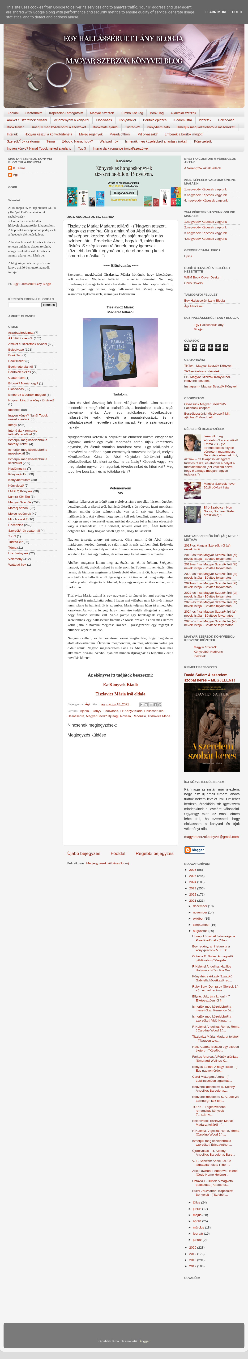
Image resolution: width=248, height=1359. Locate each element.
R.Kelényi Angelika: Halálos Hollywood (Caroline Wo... (212, 968)
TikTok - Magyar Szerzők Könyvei (207, 365)
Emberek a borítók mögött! (183, 134)
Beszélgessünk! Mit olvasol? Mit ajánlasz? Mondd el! (206, 415)
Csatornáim (33, 113)
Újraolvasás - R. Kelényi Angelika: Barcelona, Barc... (213, 1152)
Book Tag (157, 113)
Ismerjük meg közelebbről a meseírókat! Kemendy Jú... (213, 1008)
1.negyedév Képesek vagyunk (205, 189)
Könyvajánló (17, 474)
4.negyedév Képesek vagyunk (205, 238)
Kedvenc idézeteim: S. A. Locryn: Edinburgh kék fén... (215, 1098)
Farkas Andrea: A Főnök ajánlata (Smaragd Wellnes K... (215, 1058)
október (199, 918)
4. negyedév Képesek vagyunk (206, 200)
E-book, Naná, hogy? (77, 141)
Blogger (144, 1341)
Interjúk (12, 134)
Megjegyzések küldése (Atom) (107, 863)
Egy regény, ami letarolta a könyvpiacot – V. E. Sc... (211, 948)
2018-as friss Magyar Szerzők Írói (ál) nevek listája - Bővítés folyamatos (210, 556)
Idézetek (205, 120)
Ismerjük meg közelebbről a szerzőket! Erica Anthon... (212, 1142)
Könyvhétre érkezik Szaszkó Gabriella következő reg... (212, 978)
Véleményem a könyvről (71, 120)
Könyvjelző (16, 485)
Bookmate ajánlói (105, 127)
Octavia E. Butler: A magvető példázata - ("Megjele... (212, 958)
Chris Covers (193, 283)
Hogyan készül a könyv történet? (31, 400)
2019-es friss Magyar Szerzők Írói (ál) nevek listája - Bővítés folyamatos (210, 566)
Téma (51, 141)
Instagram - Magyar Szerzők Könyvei (210, 386)
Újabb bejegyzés (83, 853)
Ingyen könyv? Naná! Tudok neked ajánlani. (39, 148)
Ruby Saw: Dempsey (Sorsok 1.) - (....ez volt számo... (215, 988)
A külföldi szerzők (183, 113)
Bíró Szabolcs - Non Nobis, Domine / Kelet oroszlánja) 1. (219, 511)
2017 (193, 1266)
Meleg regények (91, 134)
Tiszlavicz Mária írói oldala (120, 694)
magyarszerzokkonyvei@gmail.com (211, 837)
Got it (237, 12)
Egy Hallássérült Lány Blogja (32, 284)
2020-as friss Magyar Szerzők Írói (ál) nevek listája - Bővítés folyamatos (210, 575)
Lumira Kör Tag (132, 113)
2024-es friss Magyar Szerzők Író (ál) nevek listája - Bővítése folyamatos (210, 613)
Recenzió (139, 716)
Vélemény (15, 559)
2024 (193, 882)
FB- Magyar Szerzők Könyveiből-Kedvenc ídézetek (207, 379)
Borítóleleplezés (155, 120)
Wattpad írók (109, 141)
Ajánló (84, 711)
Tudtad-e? (132, 127)
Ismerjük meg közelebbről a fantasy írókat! (156, 141)
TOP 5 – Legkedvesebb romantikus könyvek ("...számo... (209, 1110)
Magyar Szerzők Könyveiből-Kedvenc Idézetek (208, 651)
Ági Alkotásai (193, 306)
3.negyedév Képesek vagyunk (205, 195)
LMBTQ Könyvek (20, 491)
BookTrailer (15, 127)
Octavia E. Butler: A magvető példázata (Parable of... (212, 1182)
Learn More (216, 12)
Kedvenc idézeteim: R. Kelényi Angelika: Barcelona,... (213, 1088)
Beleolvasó (226, 120)
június (197, 1209)
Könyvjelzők (203, 141)
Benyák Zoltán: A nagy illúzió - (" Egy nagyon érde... (215, 1068)
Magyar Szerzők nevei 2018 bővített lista (219, 485)
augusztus (200, 931)
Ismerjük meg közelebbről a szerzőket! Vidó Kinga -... (211, 1018)
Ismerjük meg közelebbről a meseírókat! (206, 127)
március (199, 1227)
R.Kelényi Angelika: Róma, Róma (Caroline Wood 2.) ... (215, 1132)
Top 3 (82, 148)
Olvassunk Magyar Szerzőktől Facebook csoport (205, 406)
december (200, 906)
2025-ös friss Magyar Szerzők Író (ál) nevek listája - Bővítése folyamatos (210, 623)
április (197, 1221)
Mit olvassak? (147, 134)
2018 (193, 1260)
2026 (193, 869)
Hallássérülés (153, 711)
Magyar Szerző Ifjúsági (102, 716)
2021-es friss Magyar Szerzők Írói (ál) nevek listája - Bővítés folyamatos (210, 585)
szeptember (201, 924)
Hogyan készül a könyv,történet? (48, 134)
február (198, 1233)
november (200, 912)
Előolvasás (104, 120)
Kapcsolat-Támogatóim (66, 113)
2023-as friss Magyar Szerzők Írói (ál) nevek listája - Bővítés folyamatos (210, 604)
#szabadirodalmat (21, 332)
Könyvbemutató (158, 127)
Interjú (12, 425)
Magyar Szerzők (102, 113)
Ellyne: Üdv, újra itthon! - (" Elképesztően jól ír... (211, 998)
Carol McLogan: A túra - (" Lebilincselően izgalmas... (212, 1078)
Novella (125, 716)
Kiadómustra (182, 120)
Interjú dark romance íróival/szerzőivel (121, 148)
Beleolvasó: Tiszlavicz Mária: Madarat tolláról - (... (212, 1122)
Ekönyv (96, 711)
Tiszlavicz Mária (159, 716)
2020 (193, 1247)
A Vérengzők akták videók (202, 168)
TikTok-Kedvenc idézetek (202, 371)
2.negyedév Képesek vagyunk (205, 227)
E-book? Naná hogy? (23, 383)
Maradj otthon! (120, 134)
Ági (15, 175)
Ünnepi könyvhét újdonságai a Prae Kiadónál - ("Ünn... (213, 938)
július (197, 1202)
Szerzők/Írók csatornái (23, 141)
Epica (188, 256)
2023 (193, 888)
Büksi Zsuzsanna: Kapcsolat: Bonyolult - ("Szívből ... (212, 1192)
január (198, 1239)
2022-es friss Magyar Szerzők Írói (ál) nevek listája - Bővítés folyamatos (210, 594)
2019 (193, 1254)
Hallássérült (76, 716)
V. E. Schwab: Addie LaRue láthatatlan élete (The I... (211, 1162)
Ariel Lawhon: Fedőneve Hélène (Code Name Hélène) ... (215, 1172)
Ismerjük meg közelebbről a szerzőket (58, 127)
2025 (193, 876)
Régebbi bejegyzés (155, 853)
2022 (193, 894)
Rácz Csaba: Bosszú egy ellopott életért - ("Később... (215, 1048)
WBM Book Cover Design (202, 277)
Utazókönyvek (18, 553)
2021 (193, 900)
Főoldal (13, 113)
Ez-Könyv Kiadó (131, 711)
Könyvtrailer (127, 120)
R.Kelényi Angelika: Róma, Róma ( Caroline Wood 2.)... (215, 1028)
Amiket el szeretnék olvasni (27, 120)
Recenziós (15, 525)
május (197, 1215)
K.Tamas (19, 168)
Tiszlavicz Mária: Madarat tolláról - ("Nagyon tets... (215, 1038)
